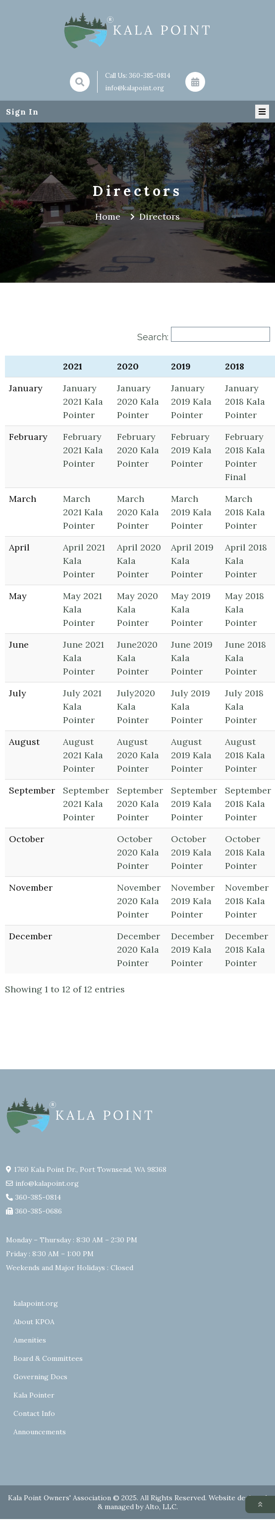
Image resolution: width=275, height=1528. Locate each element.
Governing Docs (40, 1376)
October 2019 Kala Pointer (191, 852)
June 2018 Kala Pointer (245, 658)
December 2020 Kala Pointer (138, 949)
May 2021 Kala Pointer (82, 609)
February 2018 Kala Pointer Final (245, 457)
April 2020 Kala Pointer (139, 561)
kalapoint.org (35, 1303)
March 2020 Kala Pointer (138, 512)
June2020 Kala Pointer (137, 658)
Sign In (22, 112)
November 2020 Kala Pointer (139, 901)
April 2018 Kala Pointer (246, 561)
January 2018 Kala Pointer (245, 401)
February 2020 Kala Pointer (138, 450)
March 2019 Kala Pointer (191, 512)
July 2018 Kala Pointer (244, 706)
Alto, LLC (160, 1506)
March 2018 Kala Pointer (245, 512)
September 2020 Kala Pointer (140, 804)
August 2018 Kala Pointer (245, 755)
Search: (152, 337)
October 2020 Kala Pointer (138, 852)
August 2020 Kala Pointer (138, 755)
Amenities (29, 1340)
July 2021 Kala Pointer (82, 706)
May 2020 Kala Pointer (137, 609)
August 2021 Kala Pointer (83, 755)
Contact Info (34, 1413)
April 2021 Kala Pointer (84, 561)
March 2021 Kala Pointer (83, 512)
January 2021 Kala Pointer (83, 401)
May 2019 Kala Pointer (191, 609)
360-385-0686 (38, 1211)
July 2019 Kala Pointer (190, 706)
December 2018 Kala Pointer (246, 949)
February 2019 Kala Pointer (191, 450)
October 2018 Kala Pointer (245, 852)
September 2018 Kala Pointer (248, 804)
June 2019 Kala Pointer (192, 658)
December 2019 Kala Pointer (192, 949)
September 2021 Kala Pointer (86, 804)
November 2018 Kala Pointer (247, 901)
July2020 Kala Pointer (136, 706)
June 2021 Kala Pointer (83, 658)
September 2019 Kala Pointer (194, 804)
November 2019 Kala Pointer (193, 901)
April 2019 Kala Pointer (192, 561)
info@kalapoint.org (134, 88)
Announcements (39, 1431)
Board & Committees (48, 1358)
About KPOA (34, 1321)
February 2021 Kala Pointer (83, 450)
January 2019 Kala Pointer (191, 401)
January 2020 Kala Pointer (138, 401)
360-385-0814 (149, 75)
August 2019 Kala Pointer (191, 755)
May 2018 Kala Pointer (244, 609)
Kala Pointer (34, 1395)
